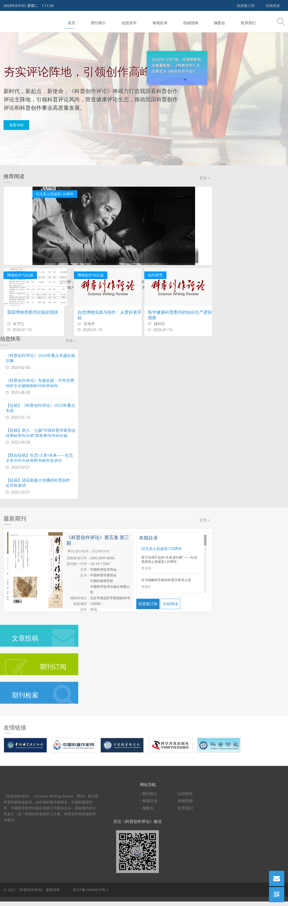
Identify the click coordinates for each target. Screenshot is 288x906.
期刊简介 (91, 21)
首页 (68, 21)
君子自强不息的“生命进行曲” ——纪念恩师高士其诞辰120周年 (169, 558)
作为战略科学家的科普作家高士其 (166, 576)
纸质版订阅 (246, 5)
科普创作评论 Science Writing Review (25, 21)
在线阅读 (272, 5)
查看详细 (20, 126)
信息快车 (118, 21)
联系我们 (224, 21)
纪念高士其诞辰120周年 (162, 548)
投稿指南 (173, 21)
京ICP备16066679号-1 (90, 889)
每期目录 (146, 21)
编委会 (199, 21)
